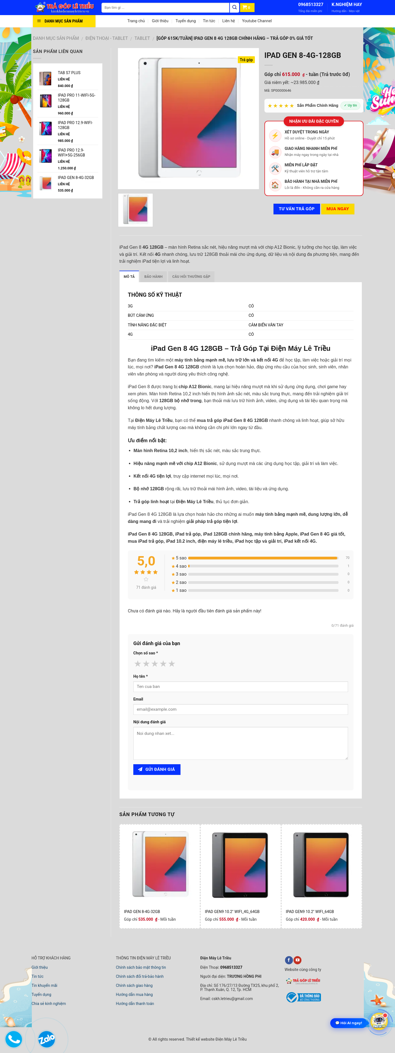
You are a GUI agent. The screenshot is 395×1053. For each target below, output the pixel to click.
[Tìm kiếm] (234, 8)
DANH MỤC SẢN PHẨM (56, 38)
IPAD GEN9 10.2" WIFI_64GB (310, 911)
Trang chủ (136, 21)
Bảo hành (153, 277)
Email (138, 699)
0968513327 (310, 4)
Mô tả (129, 277)
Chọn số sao (145, 653)
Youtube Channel (257, 21)
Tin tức (209, 21)
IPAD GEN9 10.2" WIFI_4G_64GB (232, 911)
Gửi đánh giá (156, 769)
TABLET (142, 38)
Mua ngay (337, 208)
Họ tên (140, 676)
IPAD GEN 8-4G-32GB (142, 911)
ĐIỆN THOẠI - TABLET (107, 38)
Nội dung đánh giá (149, 722)
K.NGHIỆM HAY (347, 4)
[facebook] (289, 960)
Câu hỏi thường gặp (191, 277)
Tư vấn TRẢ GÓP (297, 208)
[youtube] (297, 960)
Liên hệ (228, 21)
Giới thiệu (160, 21)
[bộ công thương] (303, 1001)
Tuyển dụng (186, 21)
